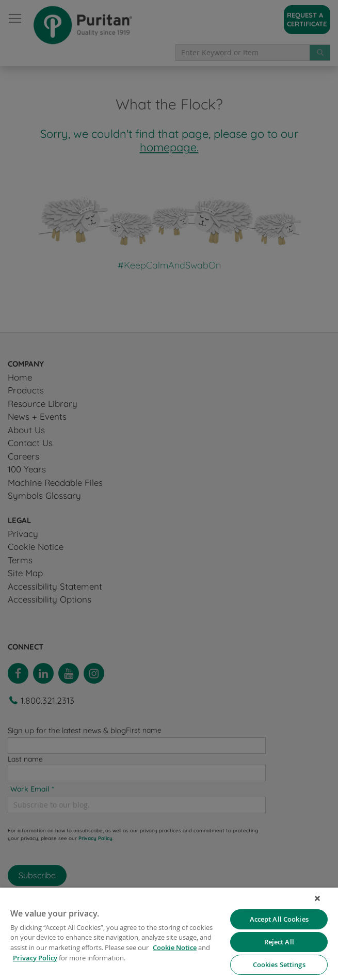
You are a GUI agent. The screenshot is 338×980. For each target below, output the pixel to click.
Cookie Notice (175, 947)
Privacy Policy (35, 957)
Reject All (279, 941)
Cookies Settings (279, 964)
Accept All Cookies (279, 919)
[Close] (317, 898)
